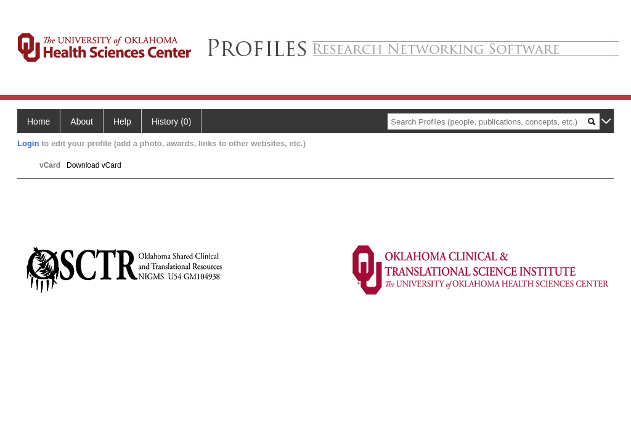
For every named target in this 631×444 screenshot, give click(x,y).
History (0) (172, 121)
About (81, 121)
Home (38, 121)
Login (28, 143)
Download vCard (94, 165)
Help (122, 121)
